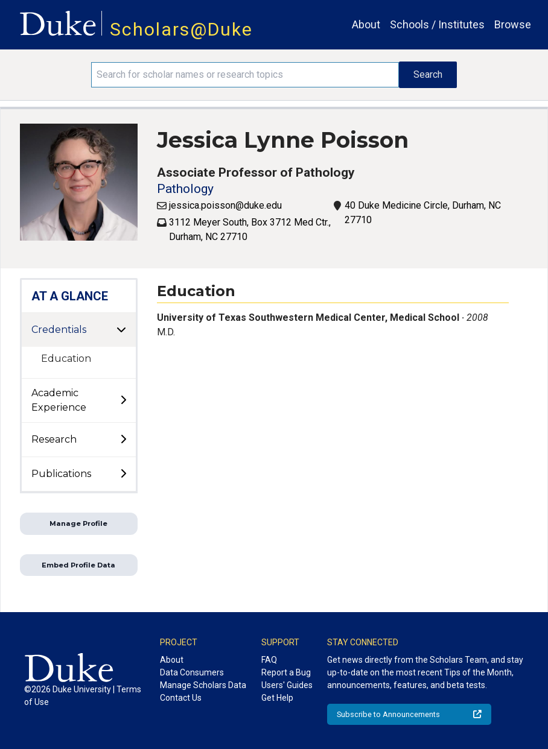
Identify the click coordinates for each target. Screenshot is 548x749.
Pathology (185, 189)
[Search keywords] (245, 74)
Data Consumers (192, 672)
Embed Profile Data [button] (78, 565)
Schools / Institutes (437, 24)
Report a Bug (286, 672)
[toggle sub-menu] (123, 400)
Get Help (277, 698)
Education (66, 358)
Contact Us (181, 698)
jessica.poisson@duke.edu (225, 205)
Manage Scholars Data (203, 685)
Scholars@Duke (181, 29)
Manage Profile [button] (78, 523)
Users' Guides (287, 685)
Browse (512, 24)
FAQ (269, 660)
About (366, 24)
